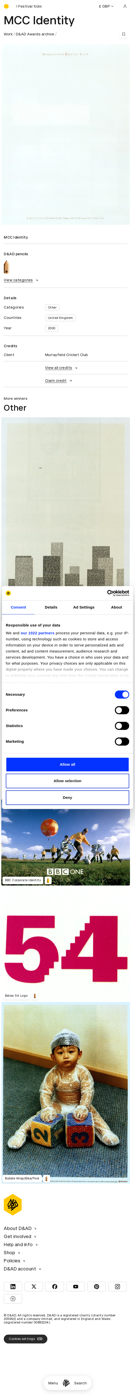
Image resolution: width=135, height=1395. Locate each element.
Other (52, 307)
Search (80, 1383)
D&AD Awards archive (35, 34)
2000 (51, 328)
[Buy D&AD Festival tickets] (29, 6)
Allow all (67, 764)
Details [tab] (51, 607)
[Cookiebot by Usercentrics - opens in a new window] (107, 593)
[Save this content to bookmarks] (123, 34)
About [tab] (116, 607)
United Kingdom (60, 318)
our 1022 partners (37, 633)
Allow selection (68, 781)
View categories (21, 280)
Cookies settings (25, 1338)
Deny (67, 797)
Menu (53, 1383)
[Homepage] (66, 1383)
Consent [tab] (18, 607)
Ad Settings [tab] (83, 607)
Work (8, 34)
